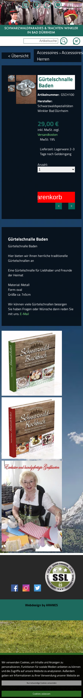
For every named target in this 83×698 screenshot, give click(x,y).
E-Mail (24, 313)
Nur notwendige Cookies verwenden (41, 682)
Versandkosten (48, 134)
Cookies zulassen (41, 694)
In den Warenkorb (36, 197)
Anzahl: (43, 164)
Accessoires (47, 52)
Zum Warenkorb (76, 38)
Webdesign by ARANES (41, 605)
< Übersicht (18, 55)
